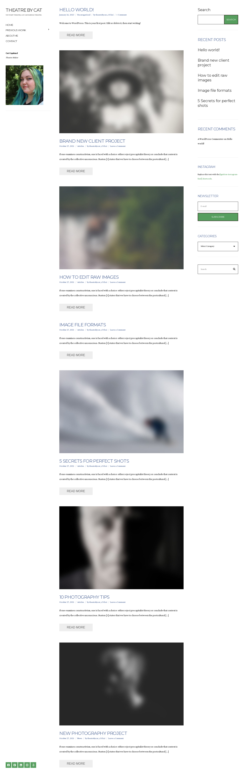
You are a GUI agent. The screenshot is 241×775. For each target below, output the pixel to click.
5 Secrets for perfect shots (94, 461)
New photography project (93, 733)
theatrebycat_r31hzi (105, 15)
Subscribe (218, 216)
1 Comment (122, 15)
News (79, 738)
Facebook (8, 765)
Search (204, 10)
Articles (80, 146)
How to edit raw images (89, 277)
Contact (11, 41)
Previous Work (16, 30)
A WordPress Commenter (210, 139)
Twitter (15, 765)
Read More (76, 35)
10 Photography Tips (84, 597)
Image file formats (82, 324)
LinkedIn (21, 765)
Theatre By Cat (24, 10)
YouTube (27, 765)
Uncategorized (83, 15)
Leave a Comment (118, 146)
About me (12, 35)
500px (33, 765)
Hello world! (76, 9)
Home (9, 24)
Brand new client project (92, 141)
